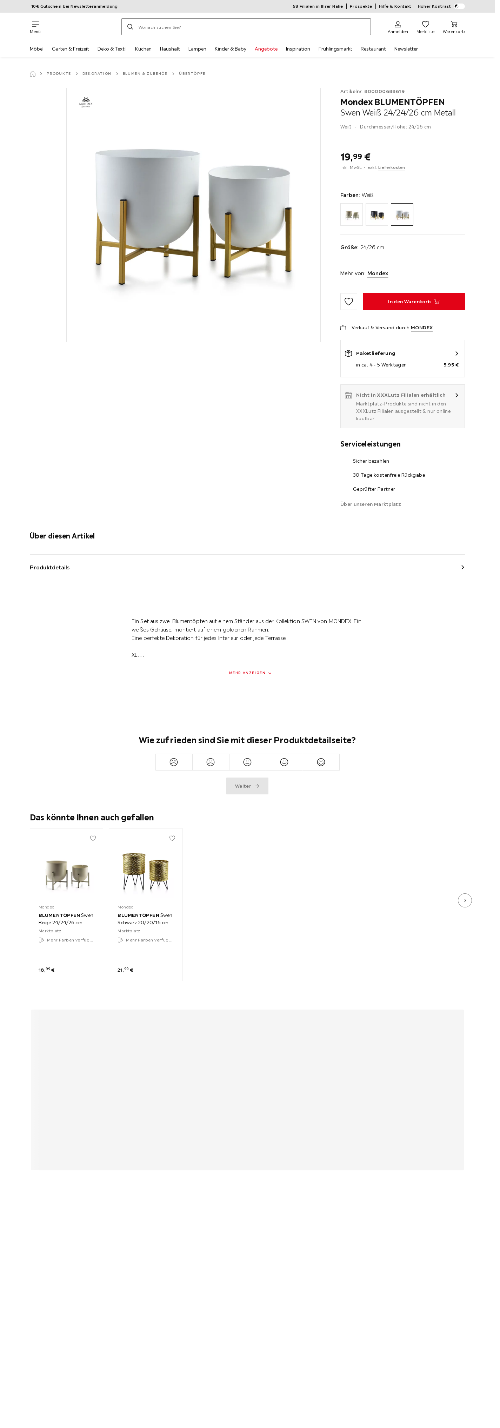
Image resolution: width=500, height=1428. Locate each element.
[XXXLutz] (81, 27)
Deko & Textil (112, 49)
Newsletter (406, 49)
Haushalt (170, 49)
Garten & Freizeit (70, 49)
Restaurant (373, 49)
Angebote (266, 49)
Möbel (37, 49)
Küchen (143, 49)
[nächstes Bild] (465, 900)
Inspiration (298, 49)
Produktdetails (50, 567)
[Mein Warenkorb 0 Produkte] (454, 27)
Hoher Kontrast (441, 6)
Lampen (197, 49)
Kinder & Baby (230, 49)
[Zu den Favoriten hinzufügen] (348, 301)
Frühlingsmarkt (335, 49)
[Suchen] (130, 26)
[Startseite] (32, 74)
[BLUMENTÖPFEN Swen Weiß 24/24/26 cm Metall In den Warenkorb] (414, 301)
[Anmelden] (398, 27)
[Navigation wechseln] (35, 27)
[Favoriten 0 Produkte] (425, 27)
